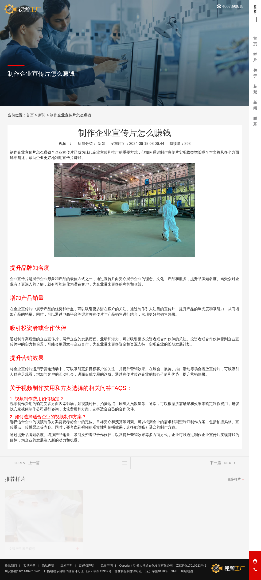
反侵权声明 (86, 565)
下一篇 (215, 465)
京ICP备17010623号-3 (191, 565)
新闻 (42, 115)
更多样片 (234, 481)
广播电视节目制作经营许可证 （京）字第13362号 (77, 571)
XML (174, 571)
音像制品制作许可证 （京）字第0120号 (141, 571)
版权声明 (66, 565)
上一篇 (34, 465)
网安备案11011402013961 (23, 571)
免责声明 (107, 565)
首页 (30, 115)
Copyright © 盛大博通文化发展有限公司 (146, 565)
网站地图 (187, 571)
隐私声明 (48, 565)
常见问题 (29, 565)
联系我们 (11, 565)
